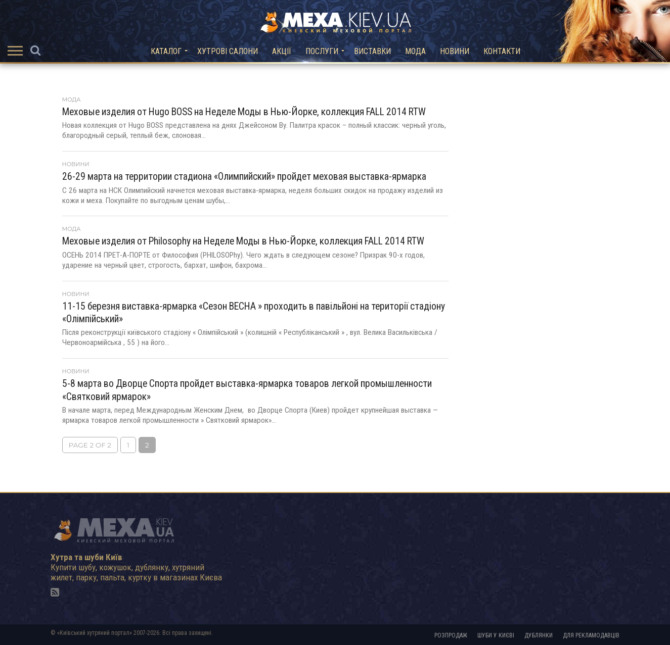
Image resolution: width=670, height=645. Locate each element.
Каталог (166, 51)
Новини (454, 51)
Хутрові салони (227, 51)
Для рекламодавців (591, 635)
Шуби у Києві (495, 635)
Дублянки (538, 635)
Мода (415, 51)
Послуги (321, 51)
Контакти (501, 51)
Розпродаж (450, 635)
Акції (281, 51)
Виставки (372, 51)
